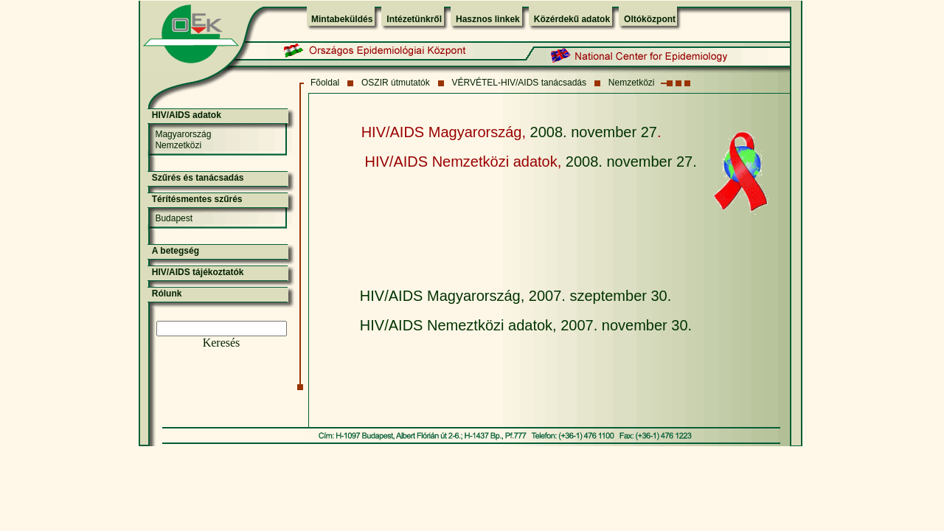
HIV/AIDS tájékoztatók (198, 272)
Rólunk (167, 293)
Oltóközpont (650, 19)
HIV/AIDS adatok (186, 115)
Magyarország (183, 134)
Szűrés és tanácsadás (198, 178)
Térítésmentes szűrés (197, 199)
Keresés (221, 342)
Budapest (173, 218)
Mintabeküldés (341, 19)
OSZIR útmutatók (395, 82)
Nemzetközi (631, 82)
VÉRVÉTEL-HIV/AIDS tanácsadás (519, 82)
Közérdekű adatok (572, 19)
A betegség (175, 251)
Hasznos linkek (488, 19)
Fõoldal (324, 82)
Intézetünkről (414, 19)
